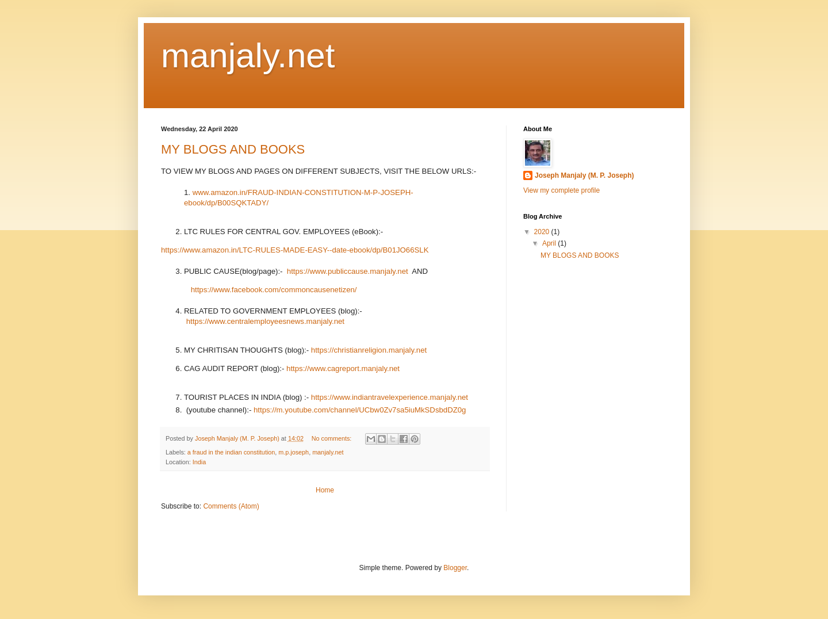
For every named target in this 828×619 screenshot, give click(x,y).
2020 (542, 232)
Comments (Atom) (231, 506)
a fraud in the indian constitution (231, 452)
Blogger (455, 568)
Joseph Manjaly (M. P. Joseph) (584, 175)
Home (325, 490)
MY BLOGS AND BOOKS (233, 149)
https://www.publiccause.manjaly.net (347, 271)
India (199, 461)
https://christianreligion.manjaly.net (369, 350)
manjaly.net (327, 452)
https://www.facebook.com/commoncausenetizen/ (274, 289)
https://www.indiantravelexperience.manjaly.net (389, 397)
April (550, 243)
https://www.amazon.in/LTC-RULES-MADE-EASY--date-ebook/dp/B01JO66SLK (294, 250)
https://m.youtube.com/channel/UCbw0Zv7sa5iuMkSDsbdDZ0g (360, 410)
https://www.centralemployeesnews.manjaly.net (265, 321)
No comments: (333, 438)
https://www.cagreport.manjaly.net (343, 368)
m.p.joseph (293, 452)
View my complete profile (561, 190)
